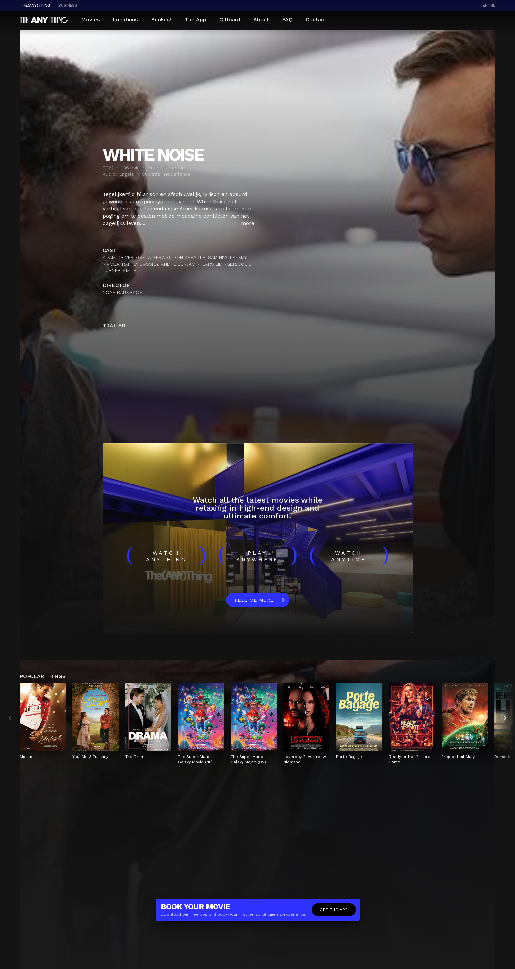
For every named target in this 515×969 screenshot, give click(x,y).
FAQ (287, 19)
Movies (90, 19)
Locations (125, 19)
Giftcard (229, 19)
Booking (161, 19)
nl (492, 5)
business (67, 5)
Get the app (334, 909)
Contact (316, 19)
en (485, 5)
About (261, 19)
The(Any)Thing (35, 5)
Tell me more (253, 600)
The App (195, 19)
